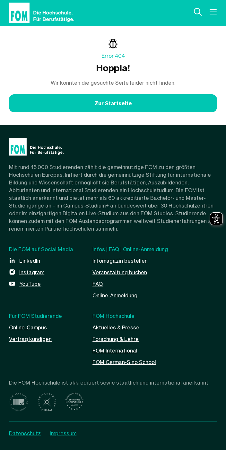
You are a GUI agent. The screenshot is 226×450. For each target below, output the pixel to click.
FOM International (114, 350)
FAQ (97, 284)
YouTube (30, 284)
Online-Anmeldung (114, 295)
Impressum (63, 433)
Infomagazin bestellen (120, 261)
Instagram (31, 272)
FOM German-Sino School (124, 362)
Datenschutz (25, 433)
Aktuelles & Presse (115, 327)
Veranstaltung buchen (119, 272)
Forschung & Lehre (115, 339)
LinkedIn (29, 261)
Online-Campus (28, 327)
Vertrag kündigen (30, 339)
